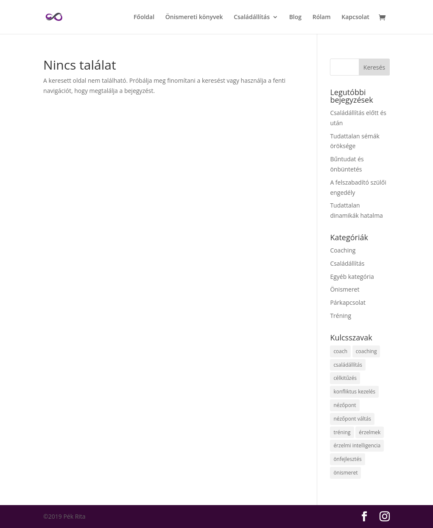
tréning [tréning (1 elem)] (341, 432)
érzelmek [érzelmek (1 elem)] (369, 432)
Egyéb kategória (352, 276)
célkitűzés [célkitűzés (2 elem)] (345, 378)
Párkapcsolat (348, 302)
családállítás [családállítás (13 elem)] (347, 364)
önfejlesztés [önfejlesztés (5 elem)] (347, 459)
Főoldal (144, 17)
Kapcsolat (355, 17)
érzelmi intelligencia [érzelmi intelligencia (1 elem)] (356, 445)
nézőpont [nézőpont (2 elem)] (344, 405)
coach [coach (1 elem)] (340, 351)
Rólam (322, 17)
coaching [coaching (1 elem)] (366, 351)
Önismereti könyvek (194, 17)
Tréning (340, 316)
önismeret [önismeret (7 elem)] (345, 472)
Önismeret (344, 289)
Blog (295, 17)
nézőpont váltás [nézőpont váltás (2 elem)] (352, 418)
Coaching (342, 250)
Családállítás (252, 17)
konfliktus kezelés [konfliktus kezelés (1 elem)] (354, 391)
